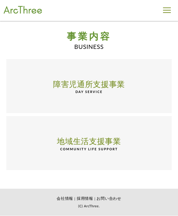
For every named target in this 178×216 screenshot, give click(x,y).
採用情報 (85, 198)
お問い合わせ (108, 198)
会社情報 (65, 198)
